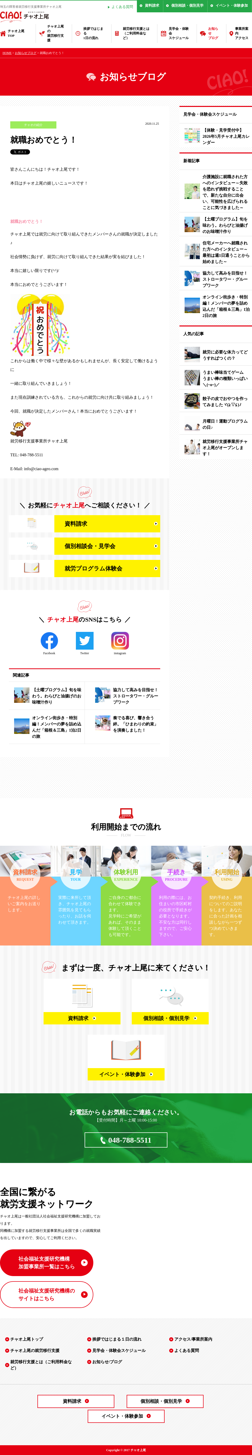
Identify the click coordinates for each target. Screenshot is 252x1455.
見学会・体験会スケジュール (179, 33)
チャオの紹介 (33, 125)
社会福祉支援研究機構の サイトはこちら (46, 1294)
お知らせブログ (213, 33)
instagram (120, 643)
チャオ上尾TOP (16, 33)
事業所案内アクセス (241, 33)
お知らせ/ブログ (107, 1362)
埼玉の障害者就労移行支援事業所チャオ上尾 (31, 6)
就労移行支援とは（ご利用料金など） (136, 33)
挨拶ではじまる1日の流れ (93, 33)
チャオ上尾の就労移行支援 (55, 33)
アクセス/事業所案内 (193, 1339)
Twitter (85, 643)
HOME (7, 53)
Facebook (49, 643)
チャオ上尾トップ (26, 1339)
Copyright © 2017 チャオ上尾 (126, 1450)
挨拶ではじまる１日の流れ (117, 1339)
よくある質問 (122, 7)
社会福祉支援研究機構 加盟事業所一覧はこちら (46, 1262)
